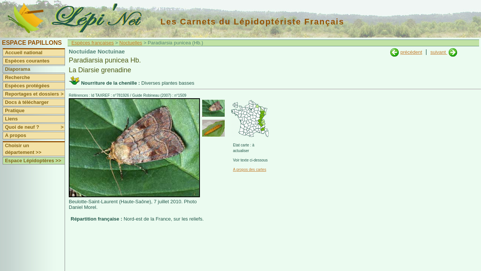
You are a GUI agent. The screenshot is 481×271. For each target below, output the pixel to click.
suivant (438, 52)
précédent (411, 52)
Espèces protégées (27, 85)
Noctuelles (130, 43)
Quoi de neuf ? (35, 127)
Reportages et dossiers (35, 94)
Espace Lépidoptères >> (33, 160)
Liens (11, 119)
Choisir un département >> (23, 149)
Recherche (17, 77)
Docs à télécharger (26, 102)
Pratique (14, 110)
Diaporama (17, 69)
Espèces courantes (27, 61)
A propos (15, 135)
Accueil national (23, 52)
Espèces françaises (92, 43)
